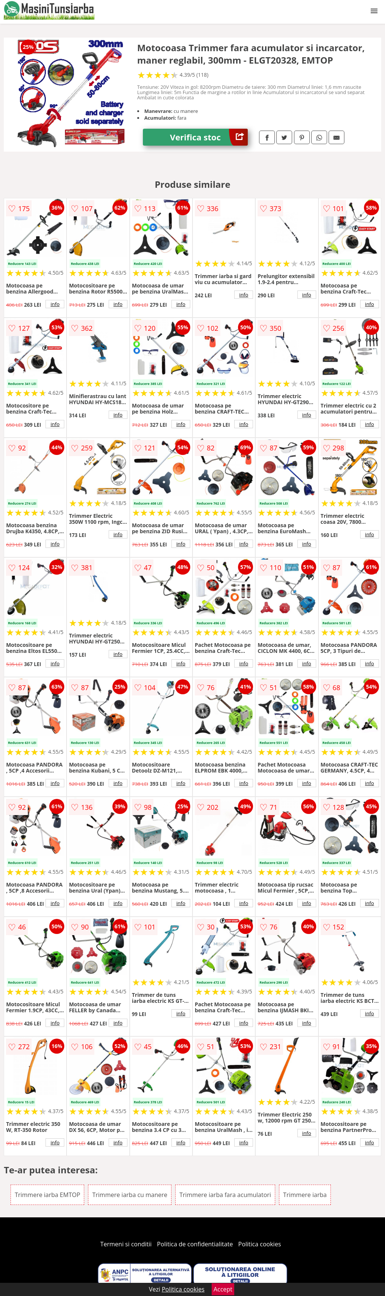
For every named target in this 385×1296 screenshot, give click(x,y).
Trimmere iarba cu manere (129, 1195)
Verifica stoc (209, 137)
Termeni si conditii (126, 1244)
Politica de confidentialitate (195, 1244)
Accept (223, 1289)
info (54, 304)
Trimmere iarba (305, 1195)
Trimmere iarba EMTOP (47, 1195)
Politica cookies (259, 1244)
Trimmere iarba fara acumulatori (225, 1195)
